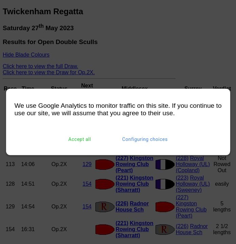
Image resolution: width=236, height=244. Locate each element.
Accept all (80, 139)
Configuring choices (145, 139)
